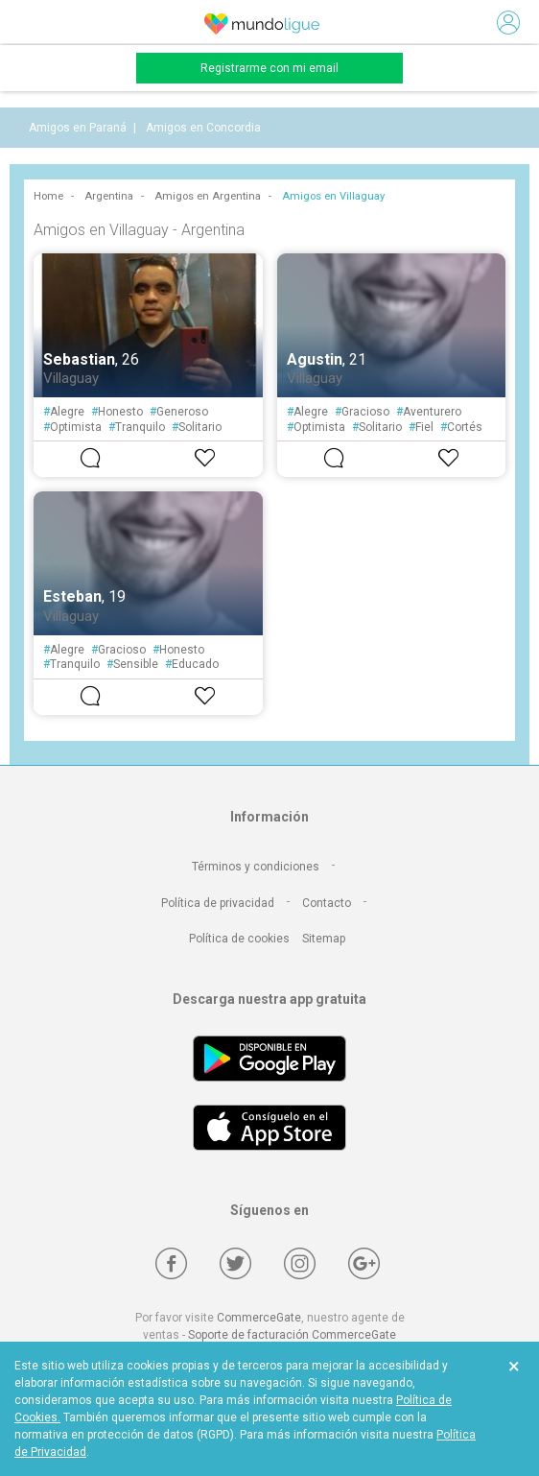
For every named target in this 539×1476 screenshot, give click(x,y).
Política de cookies (239, 938)
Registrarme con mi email (269, 68)
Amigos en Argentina (207, 196)
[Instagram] (300, 1263)
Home (48, 196)
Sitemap (323, 938)
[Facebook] (171, 1263)
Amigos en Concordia (203, 127)
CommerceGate (259, 1317)
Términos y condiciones (255, 866)
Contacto (326, 903)
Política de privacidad (217, 903)
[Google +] (364, 1263)
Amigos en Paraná (78, 127)
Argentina (108, 196)
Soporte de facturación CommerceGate (292, 1335)
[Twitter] (235, 1263)
